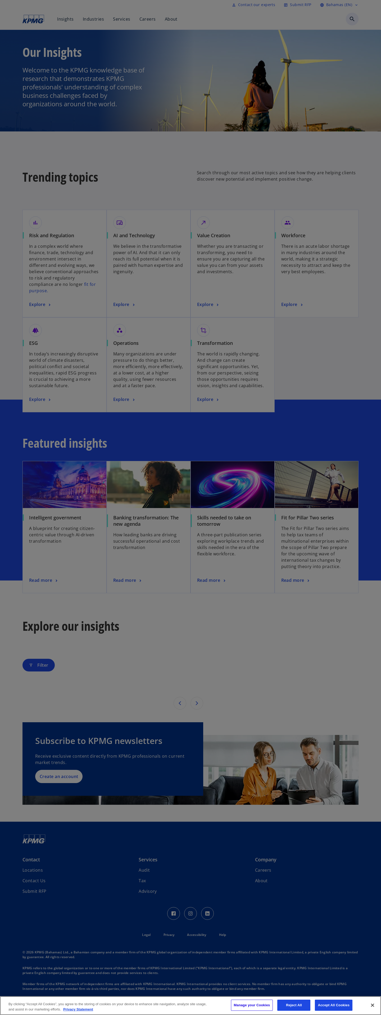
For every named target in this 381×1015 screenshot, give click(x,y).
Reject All (294, 1005)
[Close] (372, 1005)
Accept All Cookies (334, 1005)
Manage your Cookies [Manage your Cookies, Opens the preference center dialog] (252, 1005)
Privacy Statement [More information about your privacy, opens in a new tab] (78, 1009)
